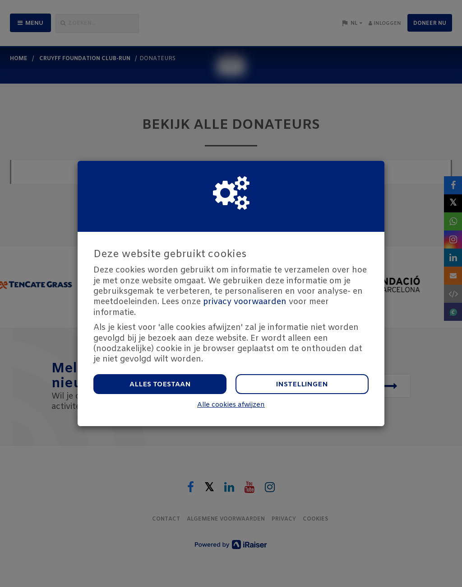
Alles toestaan (160, 384)
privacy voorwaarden (244, 301)
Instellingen (302, 384)
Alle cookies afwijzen (231, 405)
